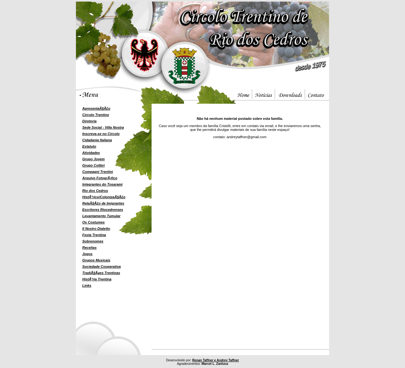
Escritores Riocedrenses (102, 210)
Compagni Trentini (97, 172)
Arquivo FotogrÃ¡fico (99, 178)
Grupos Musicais (96, 260)
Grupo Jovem (93, 159)
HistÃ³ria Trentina (96, 279)
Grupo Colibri (93, 165)
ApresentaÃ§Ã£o (96, 108)
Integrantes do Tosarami (102, 184)
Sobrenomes (92, 241)
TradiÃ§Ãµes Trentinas (101, 273)
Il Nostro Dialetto (96, 228)
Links (86, 285)
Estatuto (89, 146)
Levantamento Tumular (101, 216)
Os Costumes (93, 222)
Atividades (91, 153)
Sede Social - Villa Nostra (103, 127)
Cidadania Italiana (97, 140)
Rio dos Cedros (95, 191)
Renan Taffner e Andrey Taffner (215, 360)
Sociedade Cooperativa (101, 266)
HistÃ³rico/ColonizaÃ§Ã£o (103, 197)
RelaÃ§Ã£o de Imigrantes (103, 203)
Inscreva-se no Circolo (101, 134)
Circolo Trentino (95, 115)
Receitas (89, 247)
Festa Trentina (94, 235)
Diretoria (89, 121)
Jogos (87, 254)
